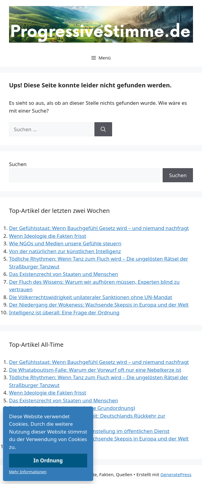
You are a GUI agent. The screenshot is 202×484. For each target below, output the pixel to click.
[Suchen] (103, 129)
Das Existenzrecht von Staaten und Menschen (63, 274)
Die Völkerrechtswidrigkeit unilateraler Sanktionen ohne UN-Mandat (90, 297)
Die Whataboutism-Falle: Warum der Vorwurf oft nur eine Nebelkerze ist (95, 369)
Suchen (18, 164)
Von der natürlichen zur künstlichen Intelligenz (65, 251)
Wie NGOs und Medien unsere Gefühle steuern (65, 243)
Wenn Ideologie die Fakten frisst (47, 235)
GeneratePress (176, 474)
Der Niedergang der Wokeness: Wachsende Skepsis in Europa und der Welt (98, 304)
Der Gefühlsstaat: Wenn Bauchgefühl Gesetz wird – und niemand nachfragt (99, 228)
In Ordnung (48, 460)
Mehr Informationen (28, 471)
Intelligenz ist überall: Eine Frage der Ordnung (64, 312)
